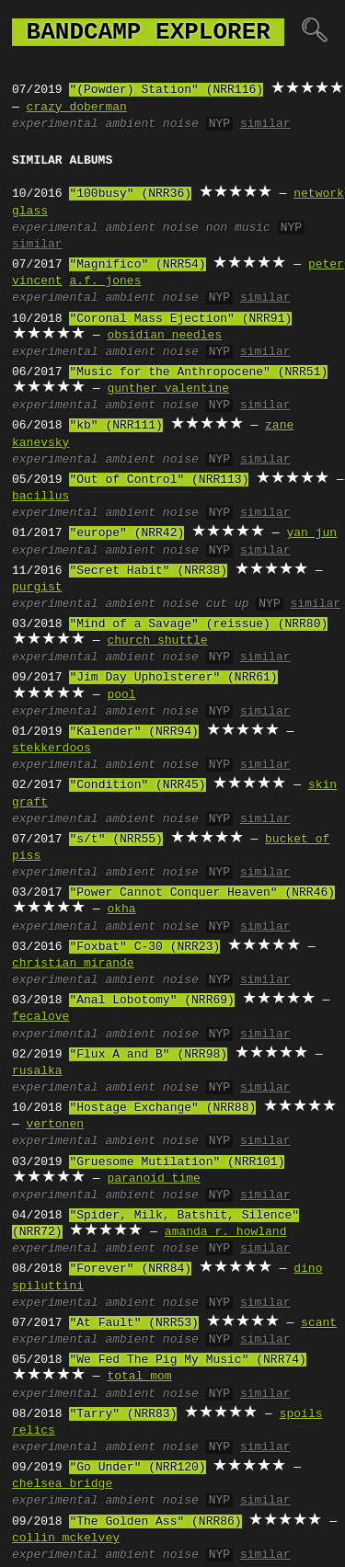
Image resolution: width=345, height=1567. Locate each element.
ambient (130, 124)
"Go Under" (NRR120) (137, 1467)
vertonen (55, 1124)
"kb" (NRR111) (115, 425)
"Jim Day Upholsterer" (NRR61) (173, 677)
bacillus (40, 496)
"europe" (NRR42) (126, 533)
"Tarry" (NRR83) (123, 1414)
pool (121, 695)
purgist (37, 587)
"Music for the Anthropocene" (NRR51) (198, 372)
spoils (301, 1414)
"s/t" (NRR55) (115, 839)
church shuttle (157, 641)
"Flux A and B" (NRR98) (148, 1055)
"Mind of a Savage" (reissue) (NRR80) (198, 624)
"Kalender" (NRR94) (133, 732)
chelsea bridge (62, 1484)
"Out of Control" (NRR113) (158, 480)
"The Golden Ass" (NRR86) (155, 1522)
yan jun (311, 533)
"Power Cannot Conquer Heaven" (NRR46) (202, 893)
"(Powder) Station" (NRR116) (166, 90)
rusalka (37, 1071)
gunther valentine (168, 389)
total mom (139, 1376)
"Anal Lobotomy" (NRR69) (151, 1000)
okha (121, 909)
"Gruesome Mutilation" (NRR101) (176, 1162)
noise (181, 124)
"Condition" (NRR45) (137, 785)
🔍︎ (314, 32)
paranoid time (153, 1179)
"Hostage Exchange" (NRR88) (162, 1108)
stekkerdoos (51, 748)
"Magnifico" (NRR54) (137, 265)
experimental (55, 124)
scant (319, 1323)
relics (33, 1431)
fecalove (40, 1017)
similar (265, 124)
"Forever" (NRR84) (130, 1269)
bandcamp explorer (148, 32)
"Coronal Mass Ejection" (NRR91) (180, 319)
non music (238, 228)
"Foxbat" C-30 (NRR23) (144, 947)
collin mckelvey (66, 1538)
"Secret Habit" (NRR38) (148, 571)
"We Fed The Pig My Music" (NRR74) (187, 1360)
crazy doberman (77, 107)
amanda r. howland (226, 1232)
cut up (227, 604)
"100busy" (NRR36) (130, 194)
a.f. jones (105, 281)
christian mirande (73, 963)
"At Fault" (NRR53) (133, 1323)
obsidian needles (164, 335)
